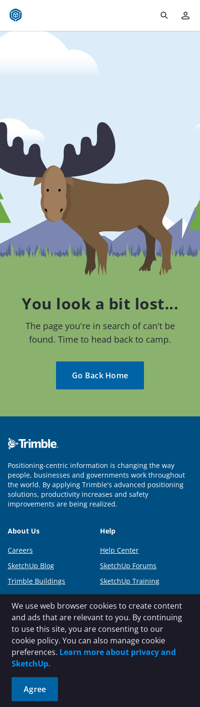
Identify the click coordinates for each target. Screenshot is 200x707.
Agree (35, 689)
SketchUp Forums (128, 565)
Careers (20, 550)
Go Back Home (100, 375)
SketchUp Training (129, 581)
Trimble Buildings (36, 581)
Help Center (119, 550)
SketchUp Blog (31, 565)
